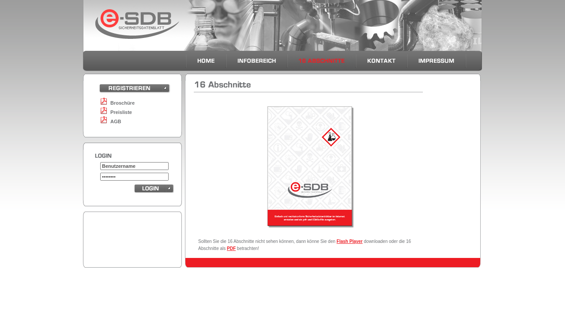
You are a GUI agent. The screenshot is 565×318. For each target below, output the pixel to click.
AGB (115, 121)
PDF (231, 248)
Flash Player (350, 241)
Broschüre (122, 103)
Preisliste (121, 112)
